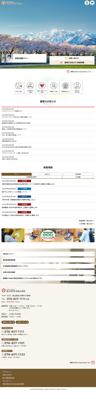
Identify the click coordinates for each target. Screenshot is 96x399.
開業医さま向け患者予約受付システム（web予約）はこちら (22, 278)
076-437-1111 (14, 331)
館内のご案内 (7, 322)
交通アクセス (21, 322)
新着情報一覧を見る (86, 221)
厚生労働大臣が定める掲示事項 (13, 384)
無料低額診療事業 (9, 260)
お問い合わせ (7, 375)
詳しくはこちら (13, 310)
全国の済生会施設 (9, 272)
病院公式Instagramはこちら (81, 71)
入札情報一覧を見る (86, 224)
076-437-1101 (14, 343)
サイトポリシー (7, 381)
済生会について (8, 254)
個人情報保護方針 (9, 378)
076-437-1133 (14, 354)
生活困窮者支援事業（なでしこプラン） (15, 266)
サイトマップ (7, 372)
